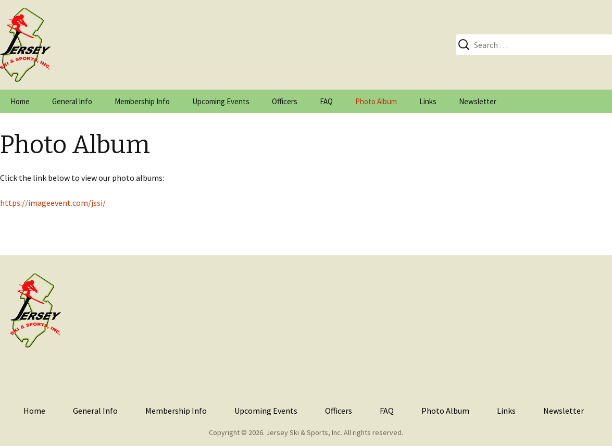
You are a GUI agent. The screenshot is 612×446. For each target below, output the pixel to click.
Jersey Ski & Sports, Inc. (304, 432)
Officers (284, 101)
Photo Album (376, 101)
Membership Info (142, 101)
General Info (72, 101)
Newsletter (477, 101)
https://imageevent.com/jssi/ (53, 202)
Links (427, 101)
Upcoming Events (220, 101)
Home (20, 101)
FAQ (326, 101)
